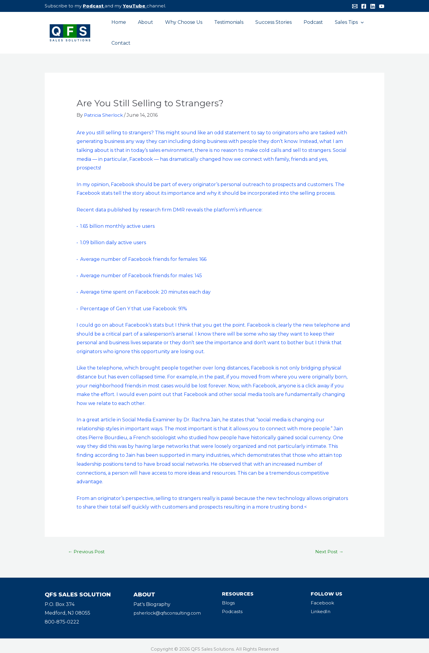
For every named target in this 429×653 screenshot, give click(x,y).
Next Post (329, 545)
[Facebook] (363, 6)
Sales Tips (336, 29)
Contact (370, 29)
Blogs (228, 596)
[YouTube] (381, 6)
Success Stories (265, 29)
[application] (348, 29)
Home (120, 29)
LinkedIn (321, 605)
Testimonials (223, 29)
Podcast (93, 6)
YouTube (134, 6)
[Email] (355, 6)
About (144, 29)
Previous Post (87, 545)
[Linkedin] (372, 6)
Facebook (322, 596)
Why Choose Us (180, 29)
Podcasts (232, 605)
